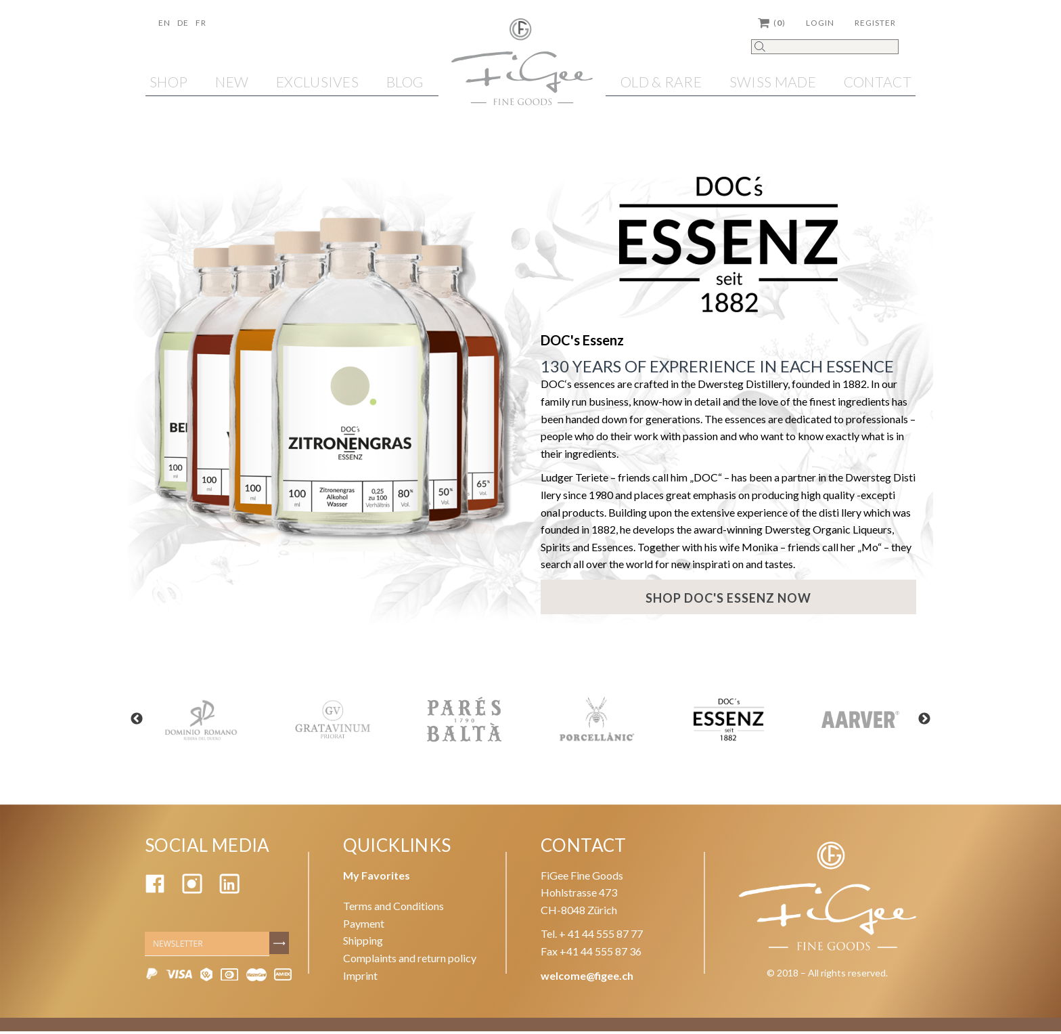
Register (875, 23)
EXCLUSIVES (317, 81)
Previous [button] (124, 722)
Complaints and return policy (409, 960)
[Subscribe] (280, 945)
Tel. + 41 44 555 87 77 (592, 936)
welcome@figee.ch (587, 978)
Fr (201, 23)
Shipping (363, 943)
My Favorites (376, 877)
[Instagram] (192, 892)
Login (820, 23)
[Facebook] (155, 892)
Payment (363, 926)
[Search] (825, 46)
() (772, 23)
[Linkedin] (229, 892)
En (164, 23)
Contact (877, 81)
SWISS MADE (772, 81)
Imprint (360, 978)
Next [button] (936, 722)
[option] (200, 722)
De (183, 23)
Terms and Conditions (393, 908)
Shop (168, 81)
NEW (231, 81)
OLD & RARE (661, 81)
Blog (405, 81)
